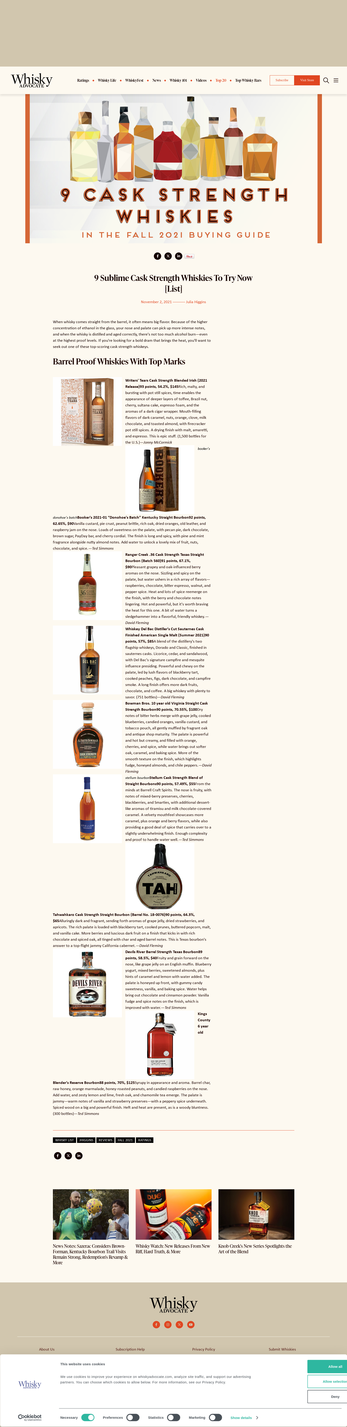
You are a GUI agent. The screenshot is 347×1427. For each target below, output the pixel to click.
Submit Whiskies (282, 1349)
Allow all (309, 1367)
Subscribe (282, 80)
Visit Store (307, 80)
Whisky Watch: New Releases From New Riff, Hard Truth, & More (173, 1249)
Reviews (105, 1139)
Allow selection (308, 1382)
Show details (241, 1418)
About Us (46, 1349)
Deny (308, 1397)
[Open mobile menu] (336, 80)
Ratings (144, 1139)
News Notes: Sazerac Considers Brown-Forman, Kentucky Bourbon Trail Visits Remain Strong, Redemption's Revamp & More (90, 1254)
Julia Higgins (196, 301)
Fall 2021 (125, 1139)
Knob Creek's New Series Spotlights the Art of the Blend (255, 1249)
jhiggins (86, 1139)
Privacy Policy (203, 1349)
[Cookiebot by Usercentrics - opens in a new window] (30, 1418)
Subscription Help (130, 1349)
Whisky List (64, 1139)
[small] (156, 1324)
